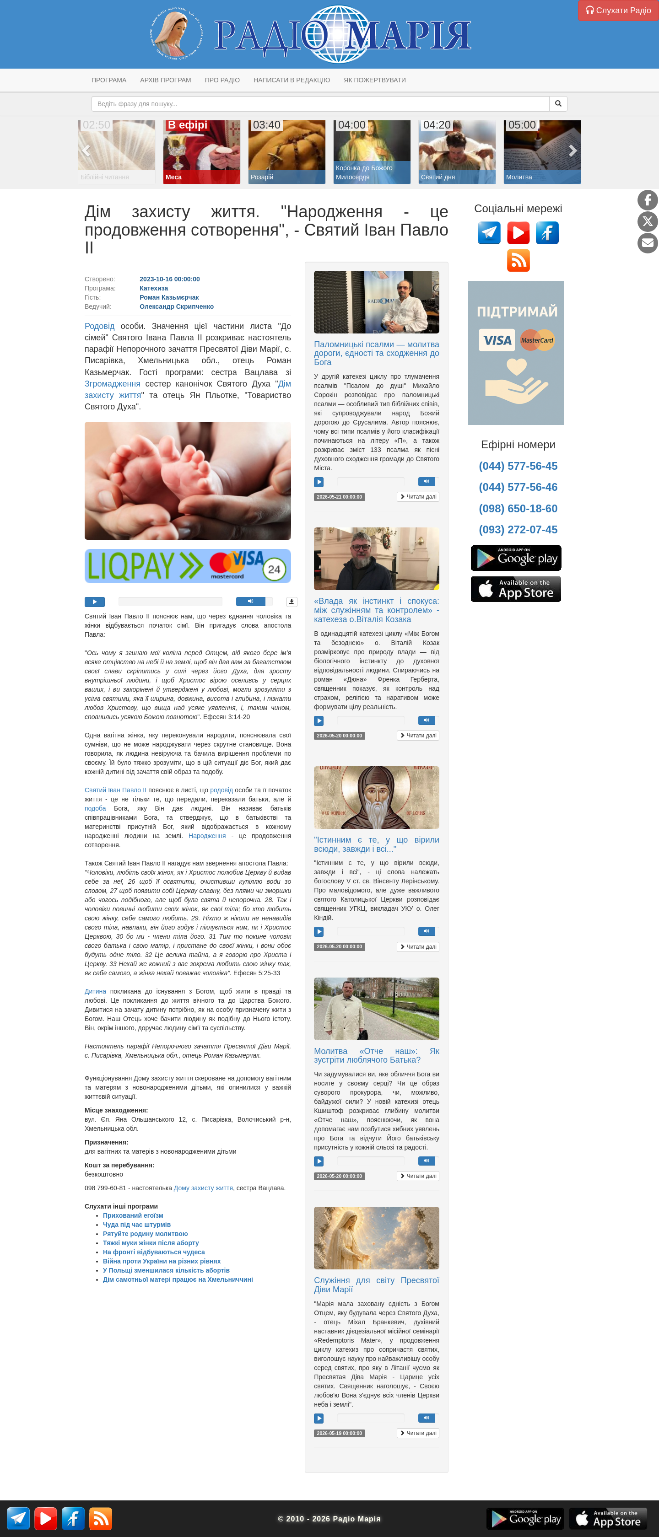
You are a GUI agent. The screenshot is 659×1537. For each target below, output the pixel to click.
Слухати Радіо (618, 10)
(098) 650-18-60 (518, 508)
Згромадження (112, 383)
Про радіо (222, 80)
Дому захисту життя (203, 1188)
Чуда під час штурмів (137, 1224)
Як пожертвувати (375, 80)
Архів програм (165, 80)
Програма (109, 80)
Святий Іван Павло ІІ (115, 790)
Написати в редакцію (292, 80)
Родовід (103, 326)
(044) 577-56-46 (518, 487)
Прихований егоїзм (133, 1215)
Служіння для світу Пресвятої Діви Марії (376, 1285)
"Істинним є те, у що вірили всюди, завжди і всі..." (376, 844)
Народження (210, 835)
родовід (221, 790)
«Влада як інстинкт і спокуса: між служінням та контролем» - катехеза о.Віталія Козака (376, 610)
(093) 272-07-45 (518, 529)
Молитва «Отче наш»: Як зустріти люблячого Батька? (376, 1056)
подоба (95, 808)
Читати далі (418, 497)
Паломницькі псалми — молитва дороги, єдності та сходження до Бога (376, 353)
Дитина (95, 991)
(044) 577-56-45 (518, 466)
